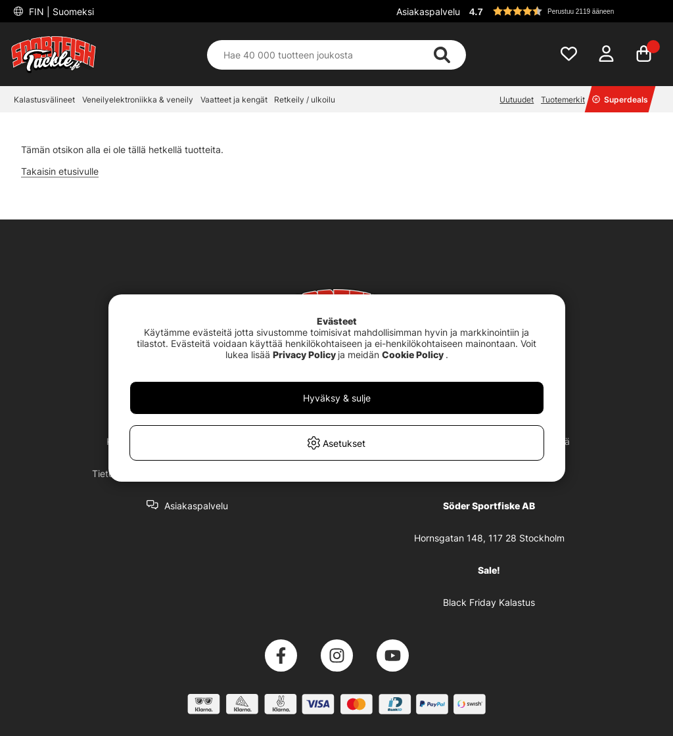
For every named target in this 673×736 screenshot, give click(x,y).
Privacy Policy (304, 354)
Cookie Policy (413, 354)
